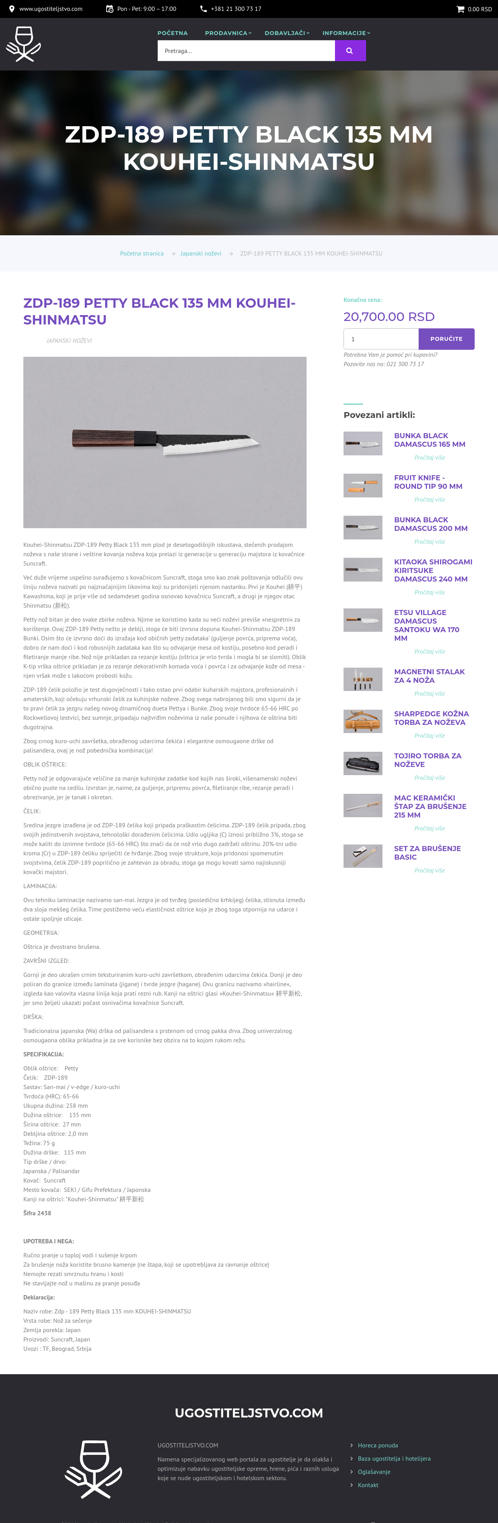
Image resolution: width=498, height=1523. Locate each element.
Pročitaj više (429, 457)
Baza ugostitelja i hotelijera (394, 1458)
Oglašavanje (374, 1471)
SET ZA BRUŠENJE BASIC (427, 853)
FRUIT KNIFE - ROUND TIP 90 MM (428, 482)
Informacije (344, 33)
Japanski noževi (201, 253)
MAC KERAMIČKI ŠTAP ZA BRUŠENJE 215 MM (430, 807)
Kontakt (368, 1485)
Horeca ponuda (378, 1445)
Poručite (447, 338)
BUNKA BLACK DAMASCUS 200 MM (431, 524)
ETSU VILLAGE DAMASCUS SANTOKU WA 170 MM (426, 625)
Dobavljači (285, 33)
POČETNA (173, 33)
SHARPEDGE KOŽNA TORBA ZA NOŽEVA (431, 718)
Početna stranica (142, 253)
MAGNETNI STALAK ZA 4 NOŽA (429, 676)
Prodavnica (226, 33)
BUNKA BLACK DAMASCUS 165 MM (429, 440)
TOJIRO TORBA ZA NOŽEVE (427, 760)
